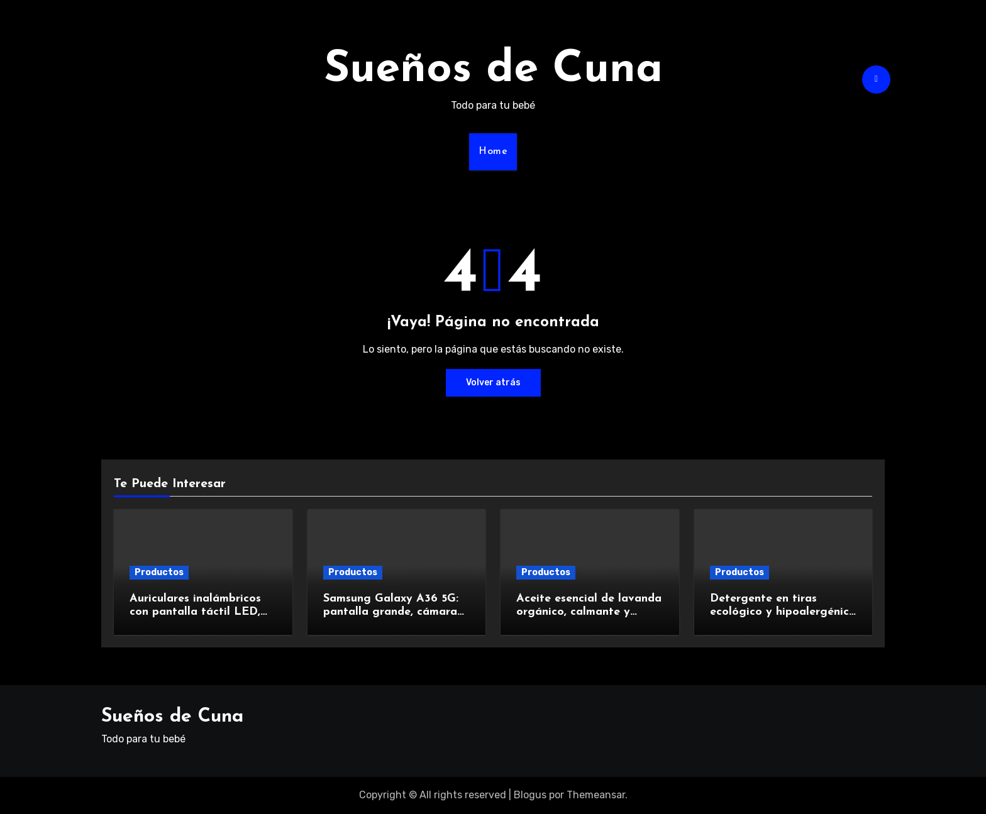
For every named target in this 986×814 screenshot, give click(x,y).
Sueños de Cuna (493, 70)
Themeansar (596, 795)
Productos (159, 572)
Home (493, 151)
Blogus (530, 795)
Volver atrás (493, 382)
